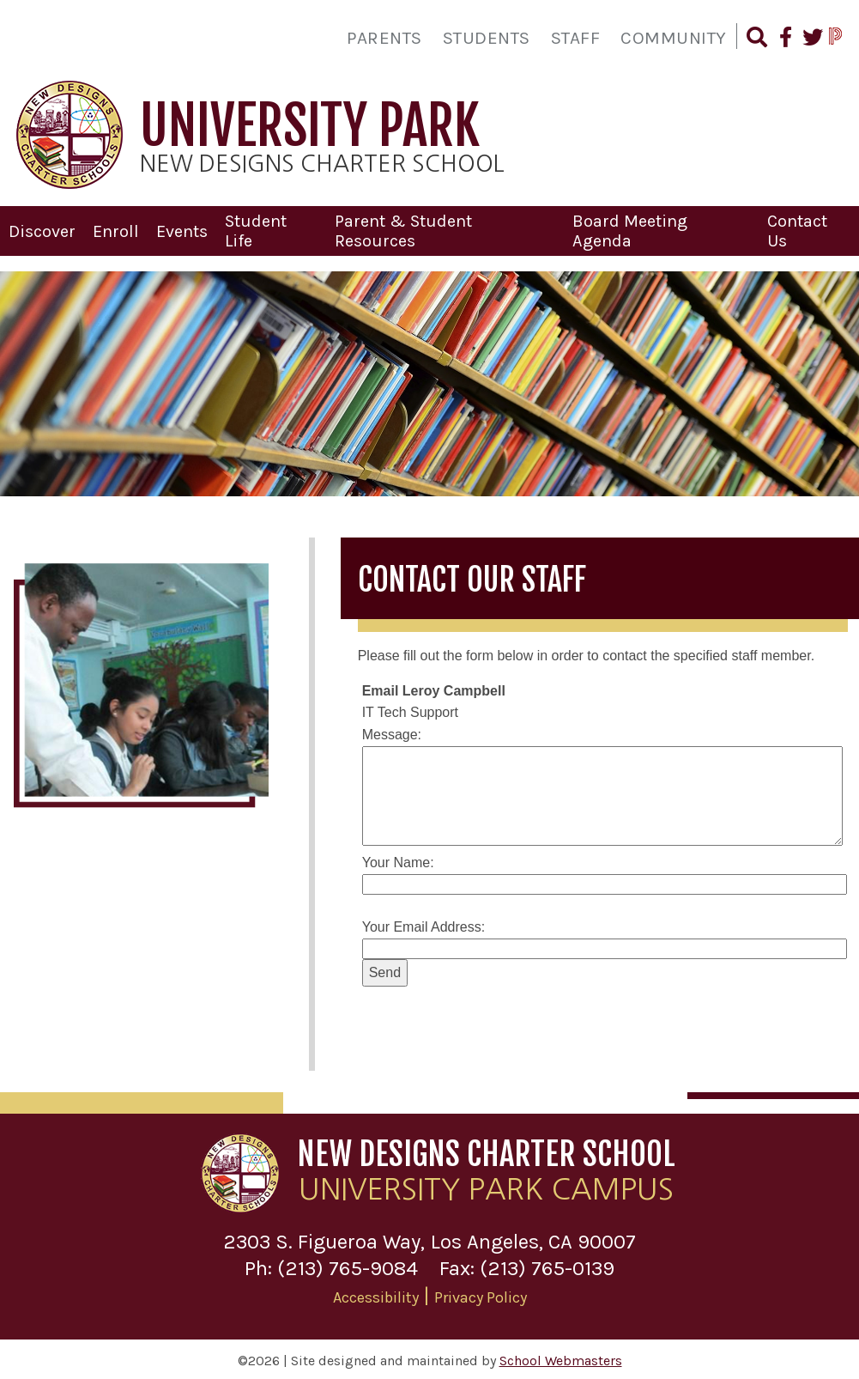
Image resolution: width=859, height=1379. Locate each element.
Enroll (116, 229)
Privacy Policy (480, 1294)
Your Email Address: (423, 924)
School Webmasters (560, 1358)
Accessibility (376, 1294)
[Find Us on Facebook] (784, 39)
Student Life (256, 228)
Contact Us (797, 228)
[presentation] (492, 1020)
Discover (42, 229)
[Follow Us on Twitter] (811, 39)
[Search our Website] (756, 39)
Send (385, 970)
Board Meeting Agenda (629, 228)
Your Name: (398, 860)
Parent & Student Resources (403, 228)
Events (182, 229)
